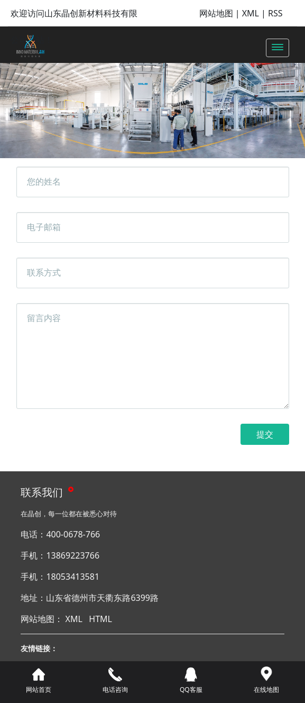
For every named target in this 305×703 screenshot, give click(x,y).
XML (250, 13)
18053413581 (72, 576)
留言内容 (44, 318)
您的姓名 (44, 181)
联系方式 (44, 272)
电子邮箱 (44, 227)
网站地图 (216, 13)
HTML (100, 619)
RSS (275, 13)
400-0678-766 (73, 534)
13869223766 (72, 555)
